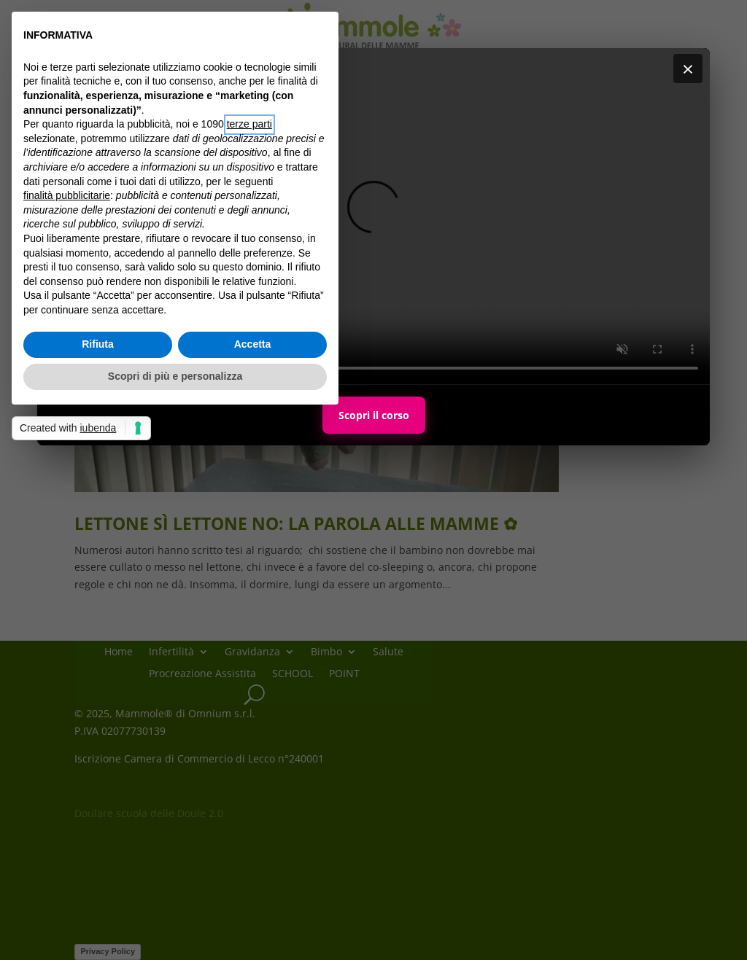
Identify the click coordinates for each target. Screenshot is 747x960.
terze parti (249, 124)
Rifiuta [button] (98, 344)
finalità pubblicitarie (66, 195)
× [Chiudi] (688, 68)
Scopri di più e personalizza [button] (175, 376)
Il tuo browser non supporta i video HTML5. (373, 216)
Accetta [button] (252, 344)
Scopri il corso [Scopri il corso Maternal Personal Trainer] (373, 415)
